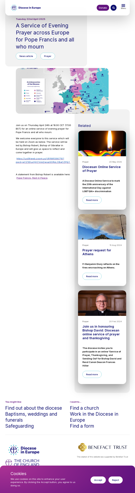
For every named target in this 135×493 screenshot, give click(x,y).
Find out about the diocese (33, 408)
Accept (98, 483)
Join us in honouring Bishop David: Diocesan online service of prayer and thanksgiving (101, 332)
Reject (115, 483)
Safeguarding (19, 426)
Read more (92, 200)
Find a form (82, 426)
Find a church (84, 408)
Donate (103, 7)
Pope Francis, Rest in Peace (32, 177)
